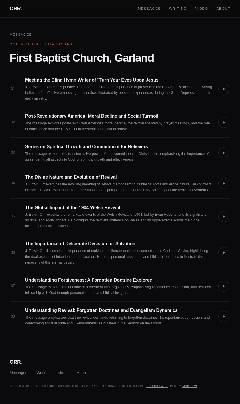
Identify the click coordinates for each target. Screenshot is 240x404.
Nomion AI (189, 385)
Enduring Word (157, 385)
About (223, 9)
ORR (16, 8)
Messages (149, 9)
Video (201, 9)
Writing (178, 9)
